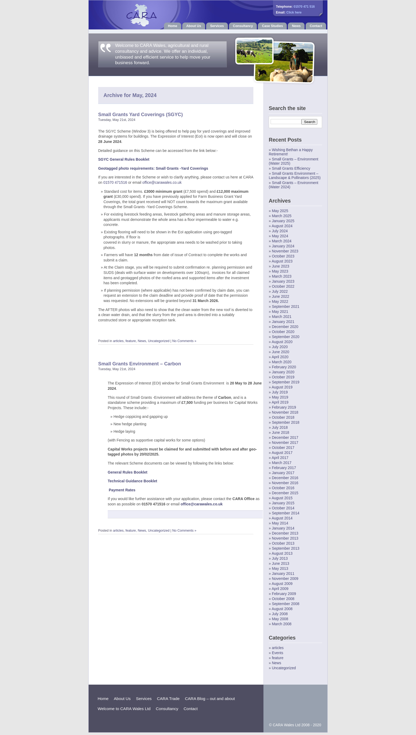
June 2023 (280, 266)
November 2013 (285, 538)
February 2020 (284, 367)
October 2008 (283, 599)
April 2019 (280, 402)
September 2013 (286, 548)
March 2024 (282, 241)
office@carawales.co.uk (162, 182)
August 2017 (282, 452)
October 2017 (283, 447)
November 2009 (285, 578)
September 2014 (286, 513)
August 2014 (282, 518)
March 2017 (282, 463)
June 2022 (280, 296)
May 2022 (280, 301)
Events (277, 653)
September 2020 (286, 337)
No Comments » (184, 341)
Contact (316, 26)
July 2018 (280, 427)
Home (172, 26)
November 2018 (285, 412)
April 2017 (280, 458)
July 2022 (280, 291)
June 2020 (280, 352)
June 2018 (280, 432)
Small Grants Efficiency (291, 168)
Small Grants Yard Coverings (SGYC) (140, 114)
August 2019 (282, 387)
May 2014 (280, 523)
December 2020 (285, 327)
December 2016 (285, 478)
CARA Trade (168, 698)
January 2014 (283, 528)
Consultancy (243, 26)
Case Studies (272, 26)
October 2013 (283, 543)
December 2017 (285, 437)
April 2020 (280, 357)
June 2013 (280, 563)
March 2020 (282, 362)
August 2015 (282, 498)
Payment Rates (122, 490)
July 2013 (280, 558)
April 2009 (280, 589)
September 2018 (286, 422)
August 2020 (282, 342)
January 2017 (283, 473)
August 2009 (282, 583)
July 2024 (280, 231)
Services (217, 26)
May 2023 (280, 271)
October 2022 (283, 286)
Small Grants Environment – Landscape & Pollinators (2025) (294, 175)
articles (118, 341)
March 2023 (282, 276)
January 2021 (283, 322)
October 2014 (283, 508)
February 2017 (284, 468)
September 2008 (286, 604)
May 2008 (280, 619)
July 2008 (280, 614)
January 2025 (283, 221)
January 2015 (283, 503)
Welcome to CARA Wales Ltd (124, 708)
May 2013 (280, 568)
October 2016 (283, 488)
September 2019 (286, 382)
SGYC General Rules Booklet (123, 159)
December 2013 (285, 533)
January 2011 (283, 573)
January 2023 (283, 281)
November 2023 (285, 251)
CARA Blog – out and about (210, 698)
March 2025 (282, 216)
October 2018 (283, 417)
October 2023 (283, 256)
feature (130, 341)
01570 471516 (115, 182)
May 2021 (280, 311)
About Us (193, 26)
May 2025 (280, 211)
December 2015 (285, 493)
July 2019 (280, 392)
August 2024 (282, 226)
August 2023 (282, 261)
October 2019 (283, 377)
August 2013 (282, 553)
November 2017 (285, 442)
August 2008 (282, 609)
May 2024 (280, 236)
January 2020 (283, 372)
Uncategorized (159, 341)
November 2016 (285, 483)
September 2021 (286, 306)
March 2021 (282, 316)
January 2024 (283, 246)
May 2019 (280, 397)
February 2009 (284, 594)
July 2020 (280, 347)
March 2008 (282, 624)
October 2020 (283, 332)
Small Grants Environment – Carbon (139, 363)
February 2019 (284, 407)
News (296, 26)
